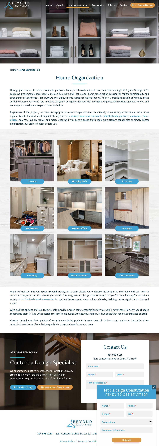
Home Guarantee (55, 387)
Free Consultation (142, 5)
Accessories (98, 5)
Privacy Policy (67, 441)
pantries (123, 116)
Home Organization (78, 5)
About (49, 5)
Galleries (111, 5)
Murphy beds (111, 116)
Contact (124, 5)
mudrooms (135, 116)
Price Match (23, 387)
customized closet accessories (38, 299)
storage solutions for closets (86, 116)
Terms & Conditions (89, 441)
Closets (60, 5)
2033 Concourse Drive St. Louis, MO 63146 (78, 433)
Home (13, 69)
